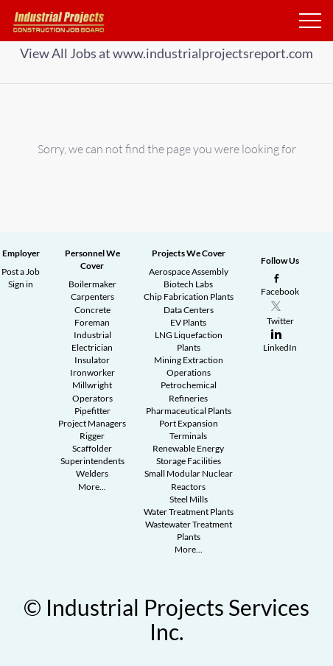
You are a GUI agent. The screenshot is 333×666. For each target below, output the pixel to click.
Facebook (280, 291)
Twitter (280, 320)
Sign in (20, 284)
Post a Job (20, 271)
